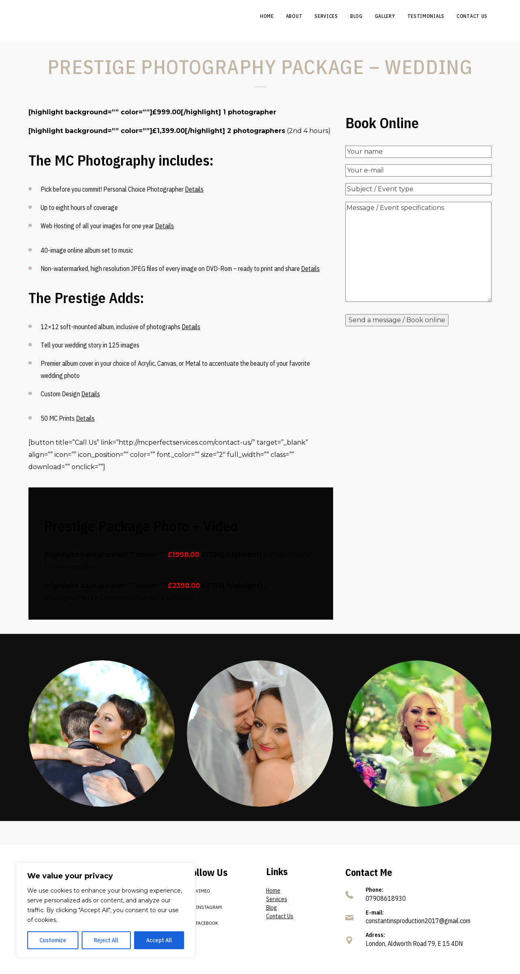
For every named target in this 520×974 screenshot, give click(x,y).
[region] (105, 910)
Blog (271, 907)
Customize (52, 940)
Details (194, 189)
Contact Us (279, 916)
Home (273, 890)
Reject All (106, 940)
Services (276, 899)
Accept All (159, 940)
